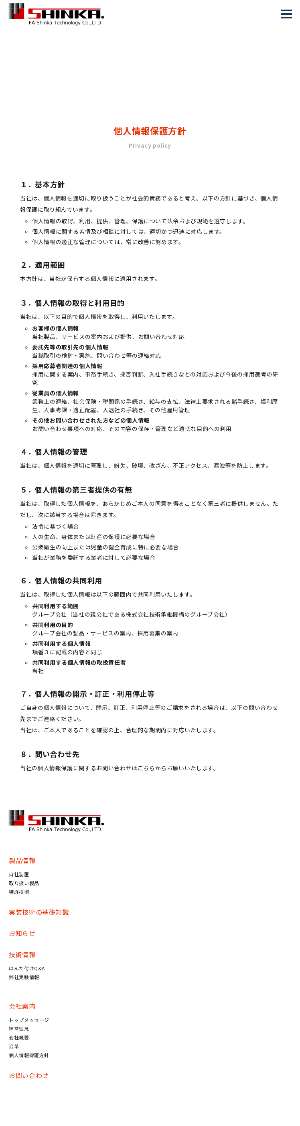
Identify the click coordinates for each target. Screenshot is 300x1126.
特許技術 (19, 891)
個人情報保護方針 (29, 1055)
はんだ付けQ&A (27, 968)
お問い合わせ (29, 1075)
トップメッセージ (29, 1019)
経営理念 (19, 1028)
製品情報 (22, 860)
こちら (146, 768)
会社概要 (19, 1037)
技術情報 (22, 954)
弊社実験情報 (24, 977)
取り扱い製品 (24, 883)
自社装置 (19, 874)
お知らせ (22, 933)
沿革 (14, 1046)
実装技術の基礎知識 (39, 912)
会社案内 (22, 1006)
